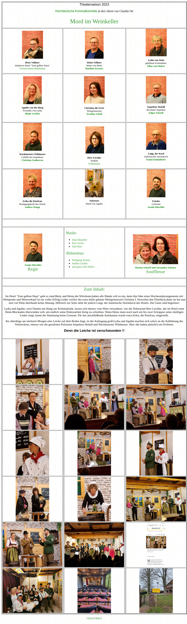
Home (90, 618)
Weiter (98, 618)
